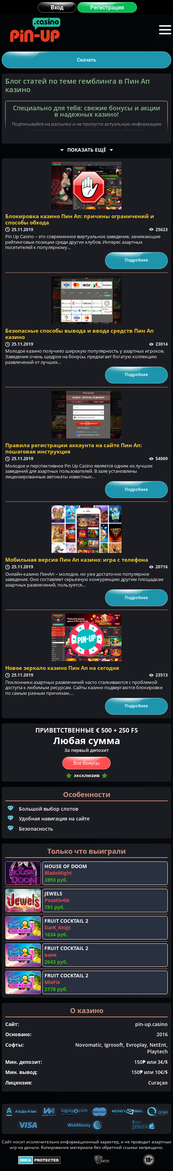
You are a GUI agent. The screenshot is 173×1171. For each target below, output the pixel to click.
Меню (165, 28)
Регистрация (107, 7)
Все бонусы (86, 763)
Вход (57, 7)
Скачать (86, 60)
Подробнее (136, 260)
